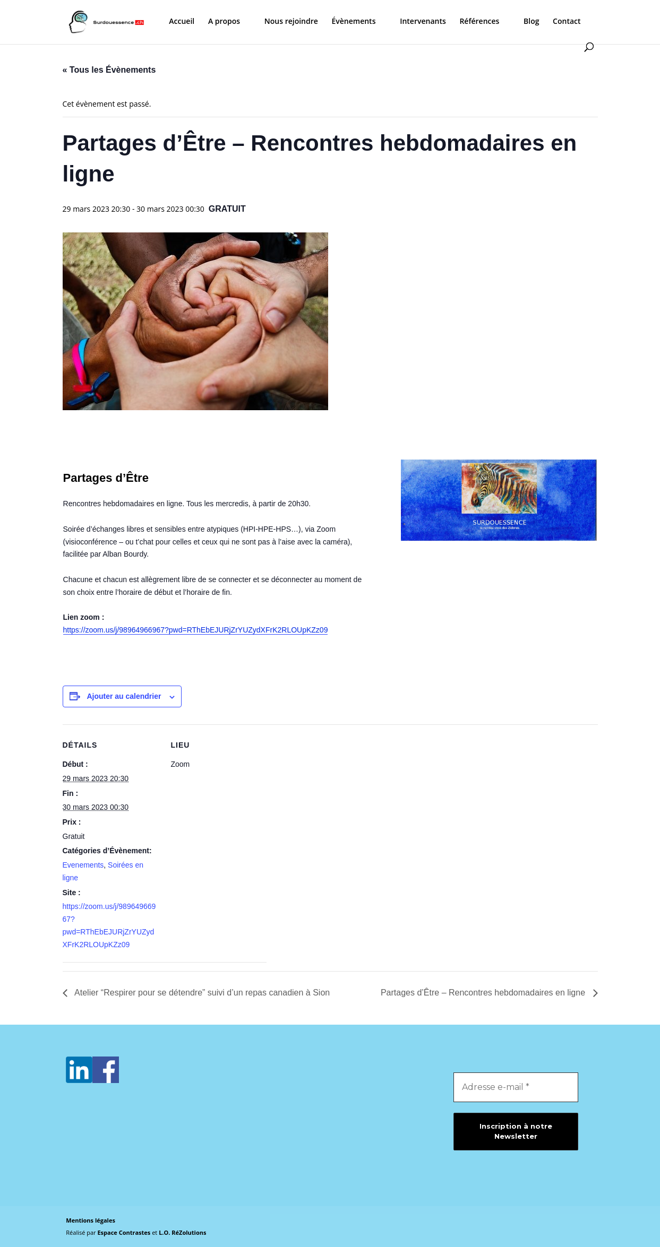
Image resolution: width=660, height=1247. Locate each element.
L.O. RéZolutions (182, 1232)
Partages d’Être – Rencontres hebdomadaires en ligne (484, 992)
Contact (566, 22)
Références (479, 22)
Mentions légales (90, 1220)
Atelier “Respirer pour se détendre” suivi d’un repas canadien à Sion (201, 992)
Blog (531, 22)
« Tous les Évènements (109, 69)
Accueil (181, 22)
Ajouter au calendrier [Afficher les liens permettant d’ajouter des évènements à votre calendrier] (124, 696)
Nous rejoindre (291, 22)
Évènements (353, 22)
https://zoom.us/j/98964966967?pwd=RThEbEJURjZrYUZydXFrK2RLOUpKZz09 (195, 630)
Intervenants (423, 22)
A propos (224, 22)
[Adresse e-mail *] (515, 1087)
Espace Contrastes (124, 1232)
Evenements (83, 865)
